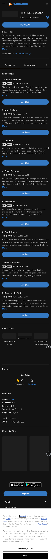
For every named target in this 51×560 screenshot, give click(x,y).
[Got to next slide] (48, 347)
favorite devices (22, 54)
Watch (7, 502)
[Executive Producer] (25, 347)
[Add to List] (47, 17)
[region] (25, 534)
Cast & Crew (29, 65)
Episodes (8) (10, 65)
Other (12, 399)
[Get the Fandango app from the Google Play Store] (33, 485)
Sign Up (25, 494)
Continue (25, 556)
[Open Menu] (4, 4)
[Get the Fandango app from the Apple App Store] (16, 485)
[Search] (47, 4)
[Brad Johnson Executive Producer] (41, 347)
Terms (8, 519)
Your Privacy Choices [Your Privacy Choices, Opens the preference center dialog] (26, 549)
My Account (10, 507)
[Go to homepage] (19, 4)
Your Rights (42, 524)
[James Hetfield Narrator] (9, 347)
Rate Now (32, 384)
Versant (23, 516)
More (4, 49)
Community (19, 384)
